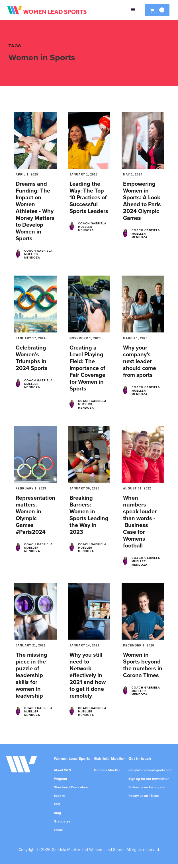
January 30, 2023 (84, 488)
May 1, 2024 (132, 174)
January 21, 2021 (31, 645)
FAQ (57, 804)
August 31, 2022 (137, 488)
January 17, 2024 (31, 338)
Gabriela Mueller (107, 770)
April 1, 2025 (27, 174)
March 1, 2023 (135, 338)
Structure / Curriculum (71, 787)
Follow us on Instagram (146, 787)
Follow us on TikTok (143, 796)
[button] (133, 9)
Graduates (62, 821)
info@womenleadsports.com (150, 770)
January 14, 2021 (84, 645)
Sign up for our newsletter (148, 779)
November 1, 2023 (85, 338)
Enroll (58, 830)
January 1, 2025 (83, 174)
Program (60, 779)
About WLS (62, 770)
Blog (57, 813)
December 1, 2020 (138, 645)
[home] (47, 10)
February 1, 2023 (31, 488)
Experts (60, 796)
